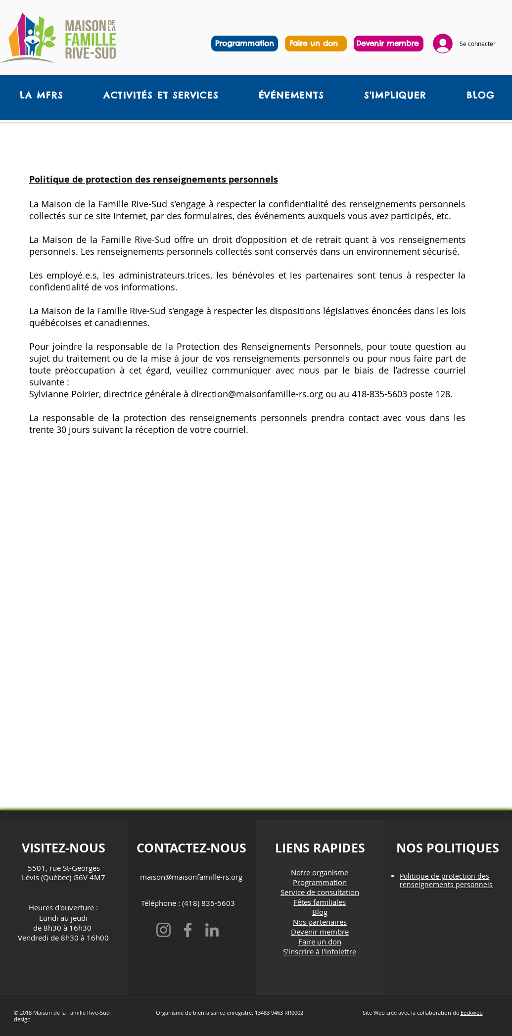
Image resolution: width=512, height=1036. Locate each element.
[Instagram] (163, 930)
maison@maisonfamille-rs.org (191, 877)
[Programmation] (244, 43)
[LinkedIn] (212, 930)
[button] (160, 95)
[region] (316, 43)
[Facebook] (187, 930)
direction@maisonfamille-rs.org (257, 394)
